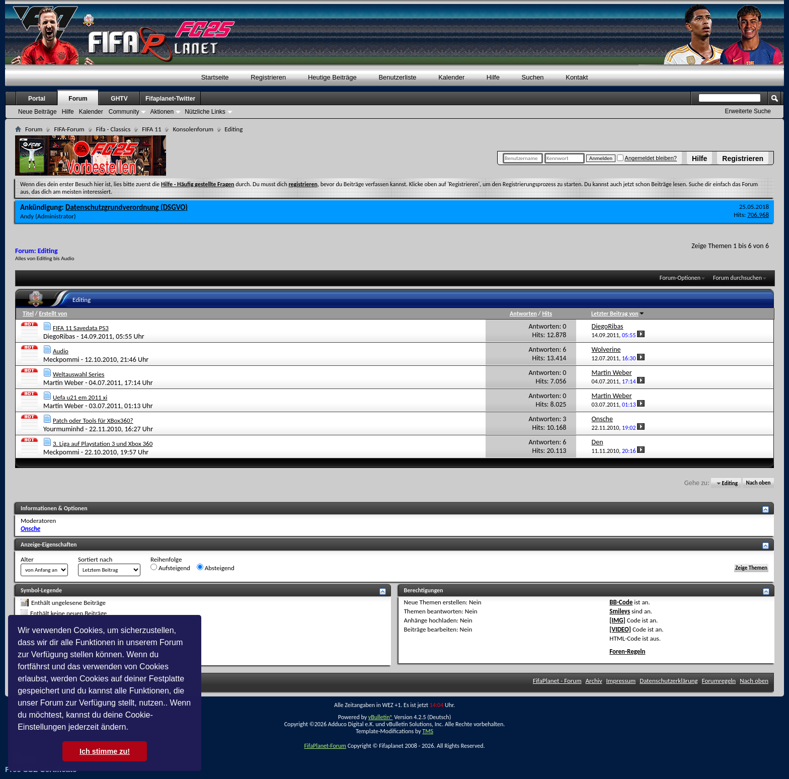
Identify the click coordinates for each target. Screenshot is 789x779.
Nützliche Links (205, 111)
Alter (27, 559)
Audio (60, 351)
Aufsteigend (170, 568)
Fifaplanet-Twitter (170, 98)
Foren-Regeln (627, 651)
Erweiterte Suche (748, 111)
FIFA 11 (151, 129)
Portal (36, 98)
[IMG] (617, 620)
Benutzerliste (397, 77)
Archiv (594, 680)
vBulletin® (380, 717)
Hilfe (699, 158)
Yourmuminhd (63, 429)
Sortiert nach (95, 559)
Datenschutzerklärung (669, 680)
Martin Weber (63, 382)
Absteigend (215, 568)
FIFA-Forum (69, 129)
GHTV (119, 98)
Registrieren (742, 158)
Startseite (215, 77)
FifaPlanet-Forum (325, 745)
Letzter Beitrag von (618, 313)
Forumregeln (719, 680)
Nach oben (758, 483)
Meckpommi (61, 359)
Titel (28, 313)
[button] (131, 728)
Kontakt (577, 77)
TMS (427, 731)
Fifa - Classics (113, 129)
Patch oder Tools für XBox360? (93, 420)
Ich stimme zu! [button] (105, 751)
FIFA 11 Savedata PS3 (81, 328)
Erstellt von (53, 313)
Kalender (451, 77)
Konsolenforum (193, 129)
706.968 (758, 214)
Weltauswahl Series (78, 374)
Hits (546, 313)
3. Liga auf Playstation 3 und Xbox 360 (102, 443)
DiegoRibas (59, 336)
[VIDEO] (620, 629)
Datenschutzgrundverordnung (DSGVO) (126, 207)
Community (124, 111)
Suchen (533, 77)
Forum (77, 98)
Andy (27, 216)
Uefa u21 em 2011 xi (80, 397)
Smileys (619, 611)
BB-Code (621, 602)
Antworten (523, 313)
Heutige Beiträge (332, 77)
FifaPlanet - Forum (557, 680)
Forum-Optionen (680, 277)
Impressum (621, 680)
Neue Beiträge (37, 111)
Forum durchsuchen (737, 277)
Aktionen (162, 111)
